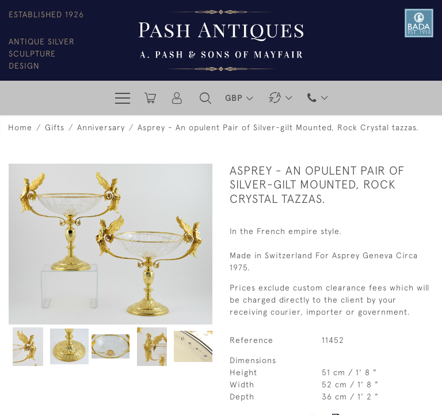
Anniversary (101, 127)
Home (20, 127)
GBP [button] (235, 98)
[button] (205, 98)
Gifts (54, 127)
